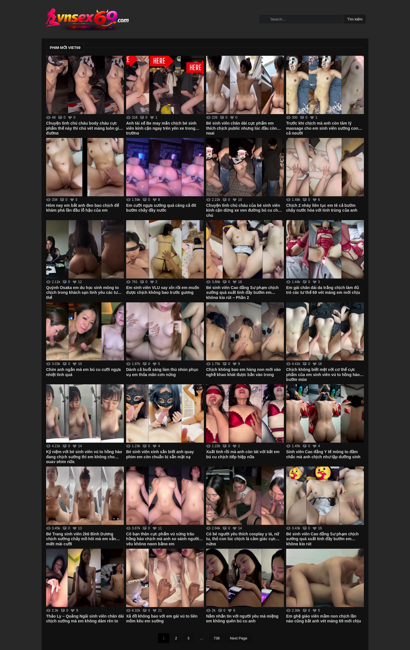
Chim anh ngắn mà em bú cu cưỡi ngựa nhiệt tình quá (83, 372)
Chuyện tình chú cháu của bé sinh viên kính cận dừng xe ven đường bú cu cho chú (243, 210)
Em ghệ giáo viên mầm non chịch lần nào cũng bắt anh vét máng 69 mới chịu (323, 619)
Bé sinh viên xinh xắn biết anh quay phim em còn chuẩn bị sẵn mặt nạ (160, 454)
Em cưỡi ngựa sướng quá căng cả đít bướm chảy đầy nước (161, 208)
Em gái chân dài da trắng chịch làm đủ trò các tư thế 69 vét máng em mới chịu (323, 290)
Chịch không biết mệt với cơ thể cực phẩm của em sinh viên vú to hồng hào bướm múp (323, 374)
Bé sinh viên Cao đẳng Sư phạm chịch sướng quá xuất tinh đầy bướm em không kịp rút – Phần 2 (242, 292)
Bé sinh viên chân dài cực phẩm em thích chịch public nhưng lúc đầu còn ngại (241, 128)
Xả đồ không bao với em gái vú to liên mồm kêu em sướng (162, 619)
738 (217, 638)
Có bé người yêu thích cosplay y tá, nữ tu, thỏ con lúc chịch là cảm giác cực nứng (242, 538)
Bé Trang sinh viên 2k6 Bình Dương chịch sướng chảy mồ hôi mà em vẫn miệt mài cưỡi (81, 538)
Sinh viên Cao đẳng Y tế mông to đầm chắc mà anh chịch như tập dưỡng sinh (323, 454)
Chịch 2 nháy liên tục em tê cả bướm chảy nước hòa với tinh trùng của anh (321, 208)
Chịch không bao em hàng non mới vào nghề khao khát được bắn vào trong (243, 372)
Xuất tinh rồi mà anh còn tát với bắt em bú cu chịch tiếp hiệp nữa (243, 454)
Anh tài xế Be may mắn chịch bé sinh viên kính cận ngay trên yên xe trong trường (161, 128)
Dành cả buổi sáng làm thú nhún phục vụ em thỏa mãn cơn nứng (162, 372)
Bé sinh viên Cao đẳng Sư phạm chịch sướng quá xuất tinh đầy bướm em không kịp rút (322, 538)
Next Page (238, 638)
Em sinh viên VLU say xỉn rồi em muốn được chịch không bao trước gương (162, 290)
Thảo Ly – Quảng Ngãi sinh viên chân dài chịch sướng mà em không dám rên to (85, 619)
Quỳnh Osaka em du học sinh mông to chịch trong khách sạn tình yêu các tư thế (82, 292)
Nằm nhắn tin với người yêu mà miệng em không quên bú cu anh (242, 619)
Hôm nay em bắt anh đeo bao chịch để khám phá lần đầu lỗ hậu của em (82, 208)
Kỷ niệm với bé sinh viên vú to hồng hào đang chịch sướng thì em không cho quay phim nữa (84, 456)
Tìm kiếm (354, 19)
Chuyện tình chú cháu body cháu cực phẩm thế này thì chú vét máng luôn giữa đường (85, 128)
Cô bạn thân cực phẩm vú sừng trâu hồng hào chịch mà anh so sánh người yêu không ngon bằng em (162, 538)
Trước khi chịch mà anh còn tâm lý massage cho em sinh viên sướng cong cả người (323, 128)
